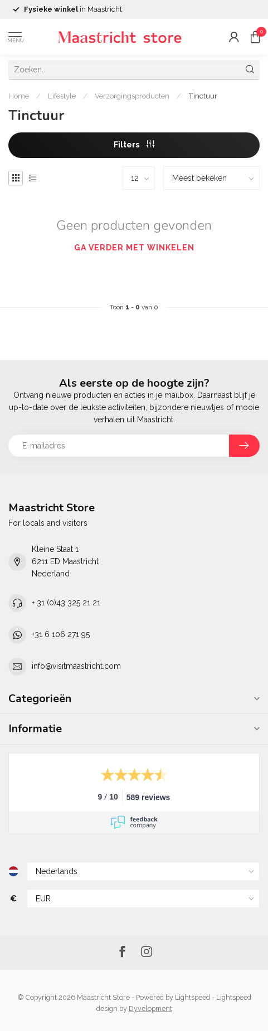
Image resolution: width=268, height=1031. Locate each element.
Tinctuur (202, 95)
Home (18, 95)
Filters (134, 144)
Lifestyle (62, 95)
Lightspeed (192, 997)
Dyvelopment (150, 1008)
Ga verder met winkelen (134, 247)
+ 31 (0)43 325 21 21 (66, 602)
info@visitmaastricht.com (76, 666)
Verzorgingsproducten (132, 95)
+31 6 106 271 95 (61, 634)
